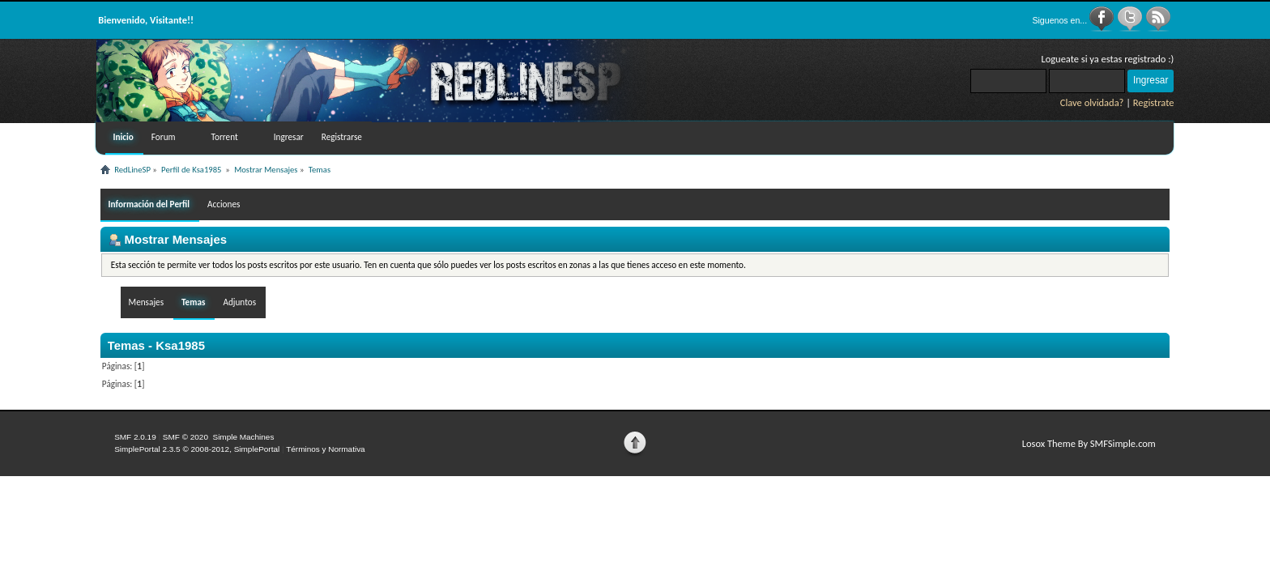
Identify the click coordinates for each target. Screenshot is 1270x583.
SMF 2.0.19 (135, 436)
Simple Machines (243, 436)
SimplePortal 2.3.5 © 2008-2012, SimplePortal (196, 449)
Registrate (1153, 102)
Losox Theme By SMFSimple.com (1089, 443)
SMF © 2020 (185, 436)
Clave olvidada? (1092, 102)
